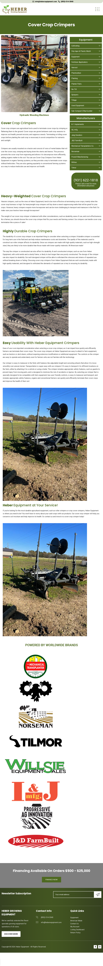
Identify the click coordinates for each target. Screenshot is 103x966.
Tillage (85, 100)
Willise (85, 162)
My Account (74, 927)
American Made (76, 921)
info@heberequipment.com (46, 2)
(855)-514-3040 (67, 2)
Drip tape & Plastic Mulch (85, 51)
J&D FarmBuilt (85, 140)
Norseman (85, 151)
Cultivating (85, 45)
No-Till (85, 89)
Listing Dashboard (77, 930)
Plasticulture (85, 72)
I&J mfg (85, 129)
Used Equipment (85, 105)
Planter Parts (85, 83)
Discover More (11, 934)
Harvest (85, 67)
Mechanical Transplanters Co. (85, 145)
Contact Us (74, 924)
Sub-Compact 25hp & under (85, 110)
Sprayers (85, 94)
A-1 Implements (85, 124)
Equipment (85, 56)
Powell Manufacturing (85, 156)
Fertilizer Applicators (85, 62)
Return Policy (75, 933)
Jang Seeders (85, 135)
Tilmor (85, 167)
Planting (85, 78)
